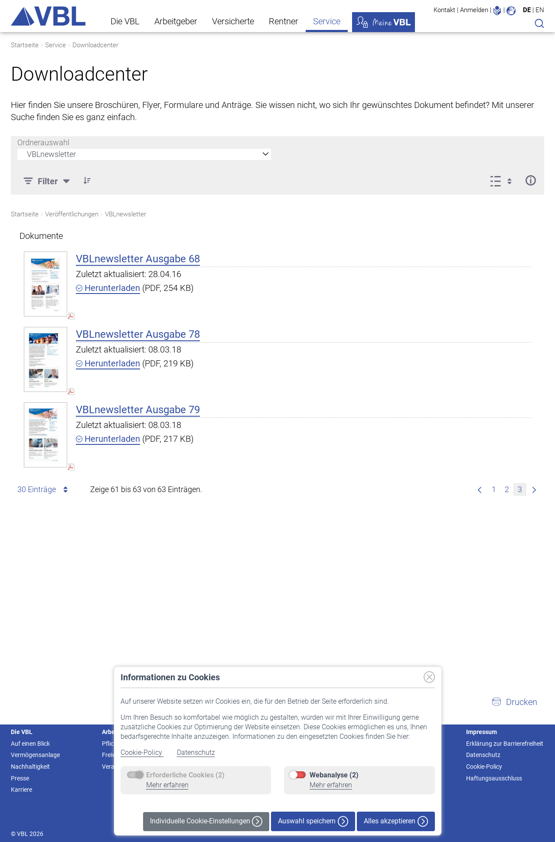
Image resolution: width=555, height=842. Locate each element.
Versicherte (233, 21)
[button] (514, 701)
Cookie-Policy (142, 752)
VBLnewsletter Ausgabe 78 (138, 334)
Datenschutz (196, 752)
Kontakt (444, 10)
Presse (20, 778)
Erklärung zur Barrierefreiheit (504, 743)
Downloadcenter (95, 45)
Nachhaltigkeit (30, 766)
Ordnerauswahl (43, 142)
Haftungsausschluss (494, 778)
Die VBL (125, 21)
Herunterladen (108, 288)
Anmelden (474, 10)
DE (527, 10)
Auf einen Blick (30, 743)
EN (539, 10)
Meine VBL (383, 22)
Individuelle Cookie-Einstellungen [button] (206, 821)
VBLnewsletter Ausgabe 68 (138, 259)
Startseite (25, 45)
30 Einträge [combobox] (44, 489)
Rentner (283, 21)
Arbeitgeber (175, 21)
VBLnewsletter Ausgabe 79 (138, 410)
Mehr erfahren (167, 785)
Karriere (21, 789)
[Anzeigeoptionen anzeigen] (503, 180)
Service (326, 21)
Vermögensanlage (35, 754)
